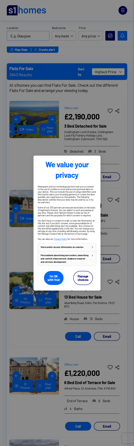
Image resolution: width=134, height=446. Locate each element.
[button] (67, 247)
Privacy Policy (60, 238)
